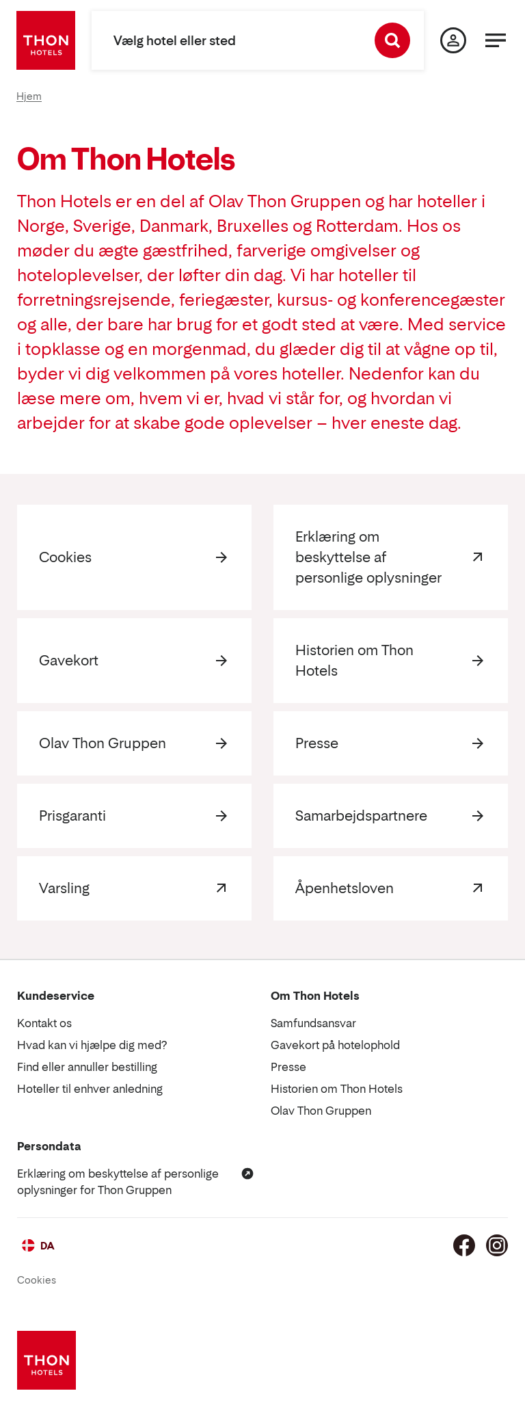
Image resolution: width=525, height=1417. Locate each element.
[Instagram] (497, 1245)
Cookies (65, 557)
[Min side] (453, 40)
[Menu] (496, 40)
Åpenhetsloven (344, 888)
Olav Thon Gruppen (102, 743)
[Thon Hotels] (45, 40)
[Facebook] (464, 1245)
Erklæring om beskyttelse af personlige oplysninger (368, 557)
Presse (316, 743)
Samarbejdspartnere (361, 816)
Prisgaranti (72, 816)
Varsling (64, 888)
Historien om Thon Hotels (354, 660)
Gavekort (68, 660)
